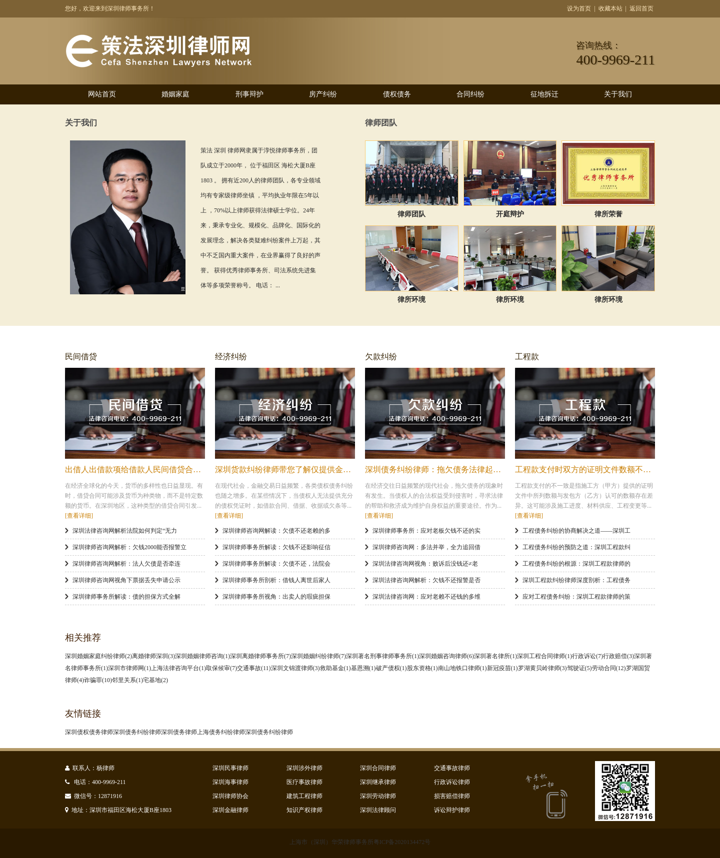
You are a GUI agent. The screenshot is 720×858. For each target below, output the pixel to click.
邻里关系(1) (127, 680)
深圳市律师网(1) (129, 668)
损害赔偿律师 (452, 796)
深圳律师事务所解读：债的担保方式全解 (126, 596)
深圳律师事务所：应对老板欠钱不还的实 (426, 530)
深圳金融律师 (230, 810)
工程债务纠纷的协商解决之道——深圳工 (576, 530)
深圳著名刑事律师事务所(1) (382, 656)
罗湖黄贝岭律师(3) (542, 668)
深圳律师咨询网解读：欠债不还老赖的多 (276, 530)
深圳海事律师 (230, 782)
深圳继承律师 (378, 782)
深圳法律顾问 (378, 810)
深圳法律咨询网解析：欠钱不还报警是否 (426, 580)
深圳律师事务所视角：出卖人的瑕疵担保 (276, 596)
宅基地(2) (155, 680)
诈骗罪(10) (98, 680)
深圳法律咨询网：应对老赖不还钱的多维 (426, 596)
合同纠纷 (470, 94)
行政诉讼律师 (452, 782)
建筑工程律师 (304, 796)
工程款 (527, 356)
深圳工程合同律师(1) (544, 656)
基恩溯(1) (363, 668)
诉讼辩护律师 (452, 810)
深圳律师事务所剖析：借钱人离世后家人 (276, 580)
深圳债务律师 (179, 732)
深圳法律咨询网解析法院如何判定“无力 (124, 530)
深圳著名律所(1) (495, 656)
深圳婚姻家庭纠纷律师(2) (98, 656)
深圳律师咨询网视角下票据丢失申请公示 (126, 580)
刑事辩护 (250, 94)
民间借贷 (81, 356)
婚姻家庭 (176, 94)
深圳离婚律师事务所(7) (260, 656)
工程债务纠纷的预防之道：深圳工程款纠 (576, 547)
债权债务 (397, 94)
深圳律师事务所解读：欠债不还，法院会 (276, 563)
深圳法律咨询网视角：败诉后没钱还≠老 (425, 563)
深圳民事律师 (230, 768)
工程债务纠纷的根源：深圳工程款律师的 (576, 563)
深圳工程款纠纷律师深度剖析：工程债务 (576, 580)
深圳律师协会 (230, 796)
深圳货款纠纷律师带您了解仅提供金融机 (287, 469)
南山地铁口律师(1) (462, 668)
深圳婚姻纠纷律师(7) (318, 656)
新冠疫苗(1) (502, 668)
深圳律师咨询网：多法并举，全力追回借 (426, 547)
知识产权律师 (304, 810)
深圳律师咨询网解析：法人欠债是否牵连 (126, 563)
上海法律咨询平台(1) (178, 668)
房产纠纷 (323, 94)
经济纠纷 (231, 356)
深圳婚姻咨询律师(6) (446, 656)
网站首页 (102, 94)
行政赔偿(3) (618, 656)
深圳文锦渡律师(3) (295, 668)
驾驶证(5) (579, 668)
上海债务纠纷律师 (221, 732)
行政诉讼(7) (587, 656)
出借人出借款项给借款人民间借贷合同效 (137, 469)
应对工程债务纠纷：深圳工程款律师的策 (576, 596)
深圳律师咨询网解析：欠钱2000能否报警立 (129, 547)
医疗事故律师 (304, 782)
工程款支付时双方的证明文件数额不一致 (587, 469)
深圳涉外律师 (304, 768)
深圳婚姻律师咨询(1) (202, 656)
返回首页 (642, 8)
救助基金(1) (335, 668)
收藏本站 (610, 8)
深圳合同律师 (378, 768)
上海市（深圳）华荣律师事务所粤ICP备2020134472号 (360, 842)
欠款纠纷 (381, 356)
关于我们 (618, 94)
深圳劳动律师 (378, 796)
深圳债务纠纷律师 (137, 732)
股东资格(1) (422, 668)
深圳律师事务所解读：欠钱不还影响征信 (276, 547)
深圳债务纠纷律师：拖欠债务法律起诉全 (437, 469)
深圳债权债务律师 (89, 732)
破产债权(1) (391, 668)
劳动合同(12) (609, 668)
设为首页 (579, 8)
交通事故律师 (452, 768)
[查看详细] (79, 515)
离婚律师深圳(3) (153, 656)
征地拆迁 (544, 94)
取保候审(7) (221, 668)
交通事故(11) (254, 668)
